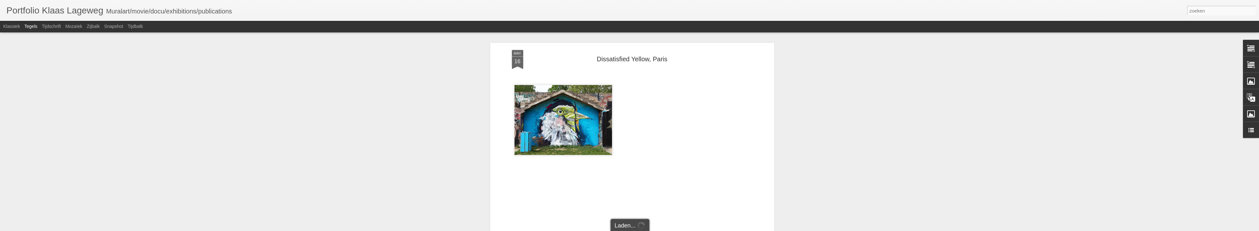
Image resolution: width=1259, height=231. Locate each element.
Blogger (660, 227)
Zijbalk (93, 26)
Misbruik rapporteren (684, 227)
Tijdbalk (135, 26)
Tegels (30, 26)
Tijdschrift (51, 26)
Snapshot (113, 26)
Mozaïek (73, 26)
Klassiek (11, 26)
